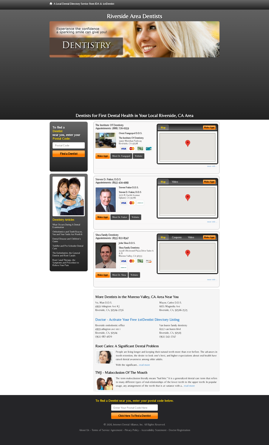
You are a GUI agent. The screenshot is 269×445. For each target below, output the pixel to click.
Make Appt (103, 156)
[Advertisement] (134, 85)
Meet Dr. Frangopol (121, 156)
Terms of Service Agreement (107, 430)
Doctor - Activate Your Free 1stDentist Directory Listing (137, 319)
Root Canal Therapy (61, 260)
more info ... (212, 166)
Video (175, 181)
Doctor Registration (179, 430)
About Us (84, 430)
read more (144, 364)
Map (163, 127)
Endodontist (62, 253)
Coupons (177, 237)
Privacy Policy (132, 430)
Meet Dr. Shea (119, 275)
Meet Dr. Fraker (119, 217)
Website (138, 156)
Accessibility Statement (153, 430)
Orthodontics (58, 231)
